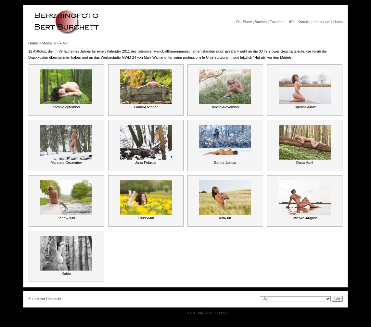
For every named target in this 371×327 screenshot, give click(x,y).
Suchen (261, 22)
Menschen (50, 43)
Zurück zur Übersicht (44, 299)
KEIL (199, 312)
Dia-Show (244, 22)
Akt (65, 43)
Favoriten (277, 22)
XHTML (221, 312)
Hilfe (291, 22)
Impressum (321, 22)
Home (338, 22)
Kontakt (304, 22)
